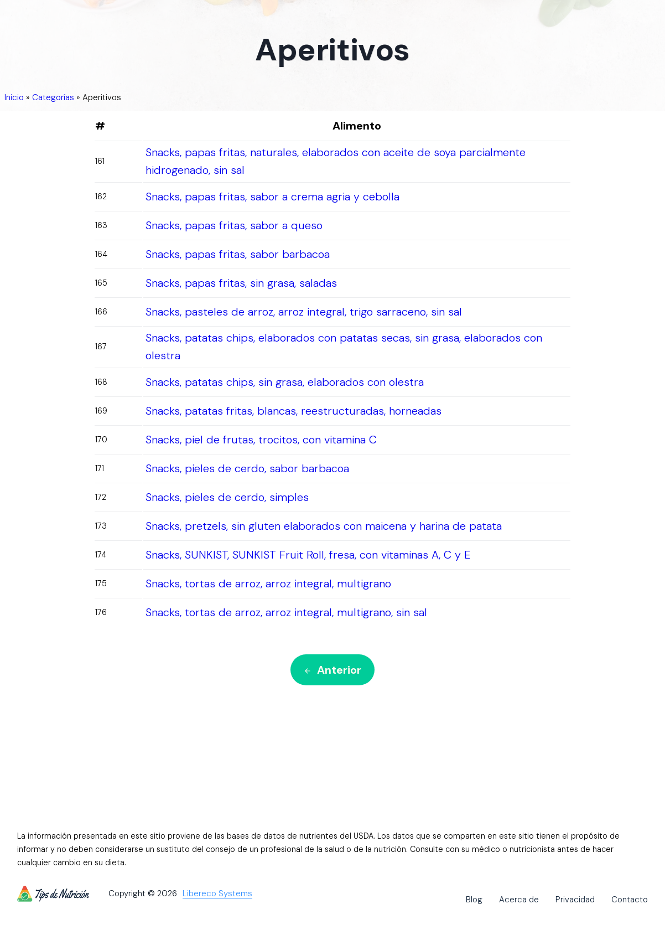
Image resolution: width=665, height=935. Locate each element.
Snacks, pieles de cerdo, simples (227, 497)
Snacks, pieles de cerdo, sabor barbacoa (247, 468)
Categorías (53, 97)
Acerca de (519, 899)
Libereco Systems (217, 894)
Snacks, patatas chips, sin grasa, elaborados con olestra (285, 382)
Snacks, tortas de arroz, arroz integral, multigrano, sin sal (286, 612)
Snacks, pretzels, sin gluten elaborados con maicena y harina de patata (324, 526)
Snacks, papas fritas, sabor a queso (234, 225)
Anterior (332, 670)
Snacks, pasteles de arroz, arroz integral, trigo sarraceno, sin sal (304, 311)
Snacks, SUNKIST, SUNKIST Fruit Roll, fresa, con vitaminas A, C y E (308, 554)
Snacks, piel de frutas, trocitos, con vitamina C (261, 439)
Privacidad (575, 899)
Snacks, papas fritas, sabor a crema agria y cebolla (272, 196)
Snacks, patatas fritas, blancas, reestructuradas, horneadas (293, 411)
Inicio (14, 97)
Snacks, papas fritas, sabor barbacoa (238, 254)
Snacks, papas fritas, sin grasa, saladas (241, 283)
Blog (474, 899)
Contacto (629, 899)
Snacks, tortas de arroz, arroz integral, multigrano (268, 583)
